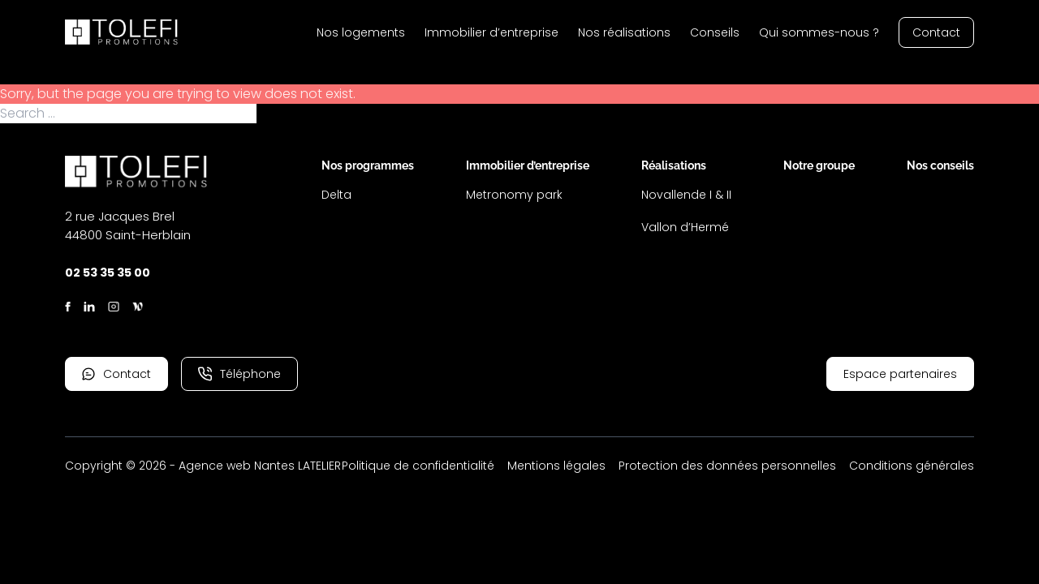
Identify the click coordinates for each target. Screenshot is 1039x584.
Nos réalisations (624, 32)
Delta (336, 195)
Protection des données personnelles (727, 465)
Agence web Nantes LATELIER (260, 465)
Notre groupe (819, 165)
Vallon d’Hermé (685, 227)
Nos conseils (940, 165)
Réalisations (673, 165)
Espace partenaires (900, 374)
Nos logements (361, 32)
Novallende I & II (686, 195)
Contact (936, 32)
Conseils (714, 32)
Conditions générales (911, 465)
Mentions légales (556, 465)
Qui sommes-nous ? (819, 32)
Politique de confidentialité (418, 465)
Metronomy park (514, 195)
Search (280, 113)
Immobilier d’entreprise (491, 32)
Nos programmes (367, 165)
